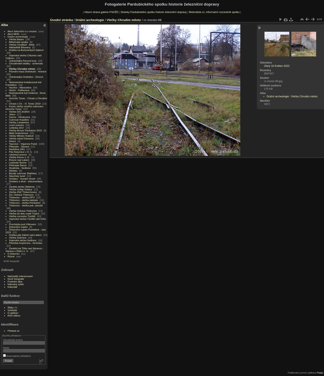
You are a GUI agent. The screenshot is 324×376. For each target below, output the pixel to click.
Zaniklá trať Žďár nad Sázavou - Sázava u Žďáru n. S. (24, 249)
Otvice (12, 141)
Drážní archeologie (18, 36)
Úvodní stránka (61, 20)
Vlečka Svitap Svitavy (20, 189)
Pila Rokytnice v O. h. (20, 151)
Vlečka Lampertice (19, 122)
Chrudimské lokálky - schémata (26, 63)
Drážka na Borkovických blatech (26, 50)
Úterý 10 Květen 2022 (277, 65)
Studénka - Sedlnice (20, 168)
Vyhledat (12, 310)
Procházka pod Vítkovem (22, 224)
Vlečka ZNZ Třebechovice (23, 192)
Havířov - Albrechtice (20, 87)
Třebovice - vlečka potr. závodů (26, 205)
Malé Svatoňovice (18, 133)
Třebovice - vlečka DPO (22, 197)
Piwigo (320, 372)
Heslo (6, 347)
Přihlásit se (14, 330)
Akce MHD (13, 34)
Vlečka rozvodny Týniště (22, 216)
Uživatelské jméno (13, 339)
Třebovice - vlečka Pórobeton (25, 202)
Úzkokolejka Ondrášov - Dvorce (26, 76)
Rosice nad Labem (19, 160)
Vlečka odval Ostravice (21, 138)
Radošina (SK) (17, 149)
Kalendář (12, 287)
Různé (11, 256)
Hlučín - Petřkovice (19, 90)
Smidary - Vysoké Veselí (22, 178)
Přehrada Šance (18, 165)
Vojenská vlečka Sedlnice (23, 240)
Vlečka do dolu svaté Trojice (24, 213)
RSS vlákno (14, 315)
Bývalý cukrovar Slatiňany (23, 173)
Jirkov (12, 114)
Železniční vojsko (19, 227)
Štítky (11, 307)
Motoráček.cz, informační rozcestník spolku (214, 12)
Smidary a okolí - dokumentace (26, 181)
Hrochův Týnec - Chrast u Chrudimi (28, 98)
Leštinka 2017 (16, 127)
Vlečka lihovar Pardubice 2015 (25, 130)
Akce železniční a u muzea (22, 31)
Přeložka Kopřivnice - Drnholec (26, 243)
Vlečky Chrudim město (22, 68)
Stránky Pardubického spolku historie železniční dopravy (153, 12)
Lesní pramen (16, 125)
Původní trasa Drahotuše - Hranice (27, 71)
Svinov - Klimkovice (19, 117)
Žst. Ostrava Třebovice (21, 194)
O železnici (14, 253)
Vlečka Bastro (16, 39)
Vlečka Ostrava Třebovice (23, 210)
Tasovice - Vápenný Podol (23, 143)
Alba (4, 25)
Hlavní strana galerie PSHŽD (101, 12)
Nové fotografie (16, 278)
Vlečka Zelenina (17, 237)
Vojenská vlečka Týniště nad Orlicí (27, 218)
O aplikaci (13, 312)
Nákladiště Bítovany (20, 47)
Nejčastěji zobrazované (20, 276)
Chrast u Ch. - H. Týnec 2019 (25, 103)
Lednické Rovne (17, 162)
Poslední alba (15, 281)
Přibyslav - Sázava (19, 146)
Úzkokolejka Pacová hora (23, 60)
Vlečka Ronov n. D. (19, 157)
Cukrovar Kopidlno (19, 119)
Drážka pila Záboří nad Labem (25, 235)
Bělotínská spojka (18, 42)
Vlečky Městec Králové (21, 135)
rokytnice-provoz (18, 154)
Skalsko (13, 170)
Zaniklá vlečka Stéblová (22, 186)
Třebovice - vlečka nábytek (23, 200)
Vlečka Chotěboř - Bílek (22, 44)
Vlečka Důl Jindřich (19, 111)
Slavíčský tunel (17, 176)
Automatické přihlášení (17, 356)
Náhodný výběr (16, 284)
